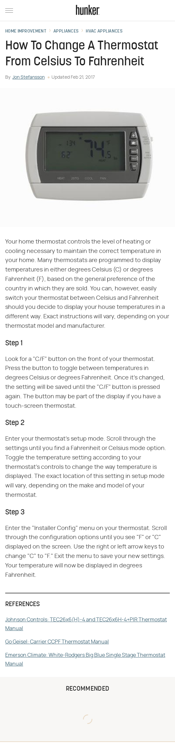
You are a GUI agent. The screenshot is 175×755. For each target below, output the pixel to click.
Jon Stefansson (28, 77)
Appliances (66, 31)
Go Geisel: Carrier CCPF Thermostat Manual (57, 641)
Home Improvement (25, 31)
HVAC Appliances (104, 31)
